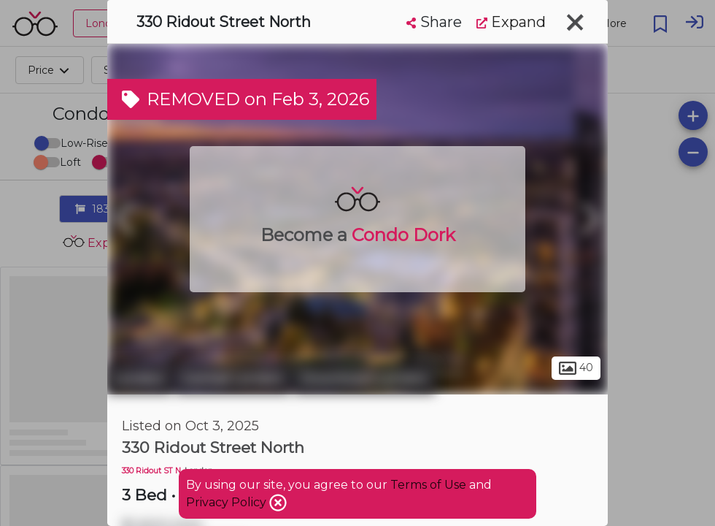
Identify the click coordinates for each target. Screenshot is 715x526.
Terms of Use (428, 485)
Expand (511, 22)
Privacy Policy (227, 502)
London (139, 378)
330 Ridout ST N (151, 471)
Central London (232, 378)
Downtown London (364, 378)
